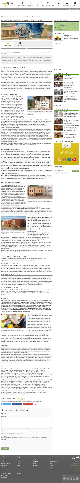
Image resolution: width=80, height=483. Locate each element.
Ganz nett (20, 398)
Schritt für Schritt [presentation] (8, 45)
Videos (59, 5)
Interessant (21, 398)
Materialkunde (4, 477)
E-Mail (2, 430)
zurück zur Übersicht (73, 9)
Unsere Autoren (53, 461)
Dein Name (3, 413)
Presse (51, 467)
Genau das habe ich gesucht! (24, 398)
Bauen (65, 118)
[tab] (8, 44)
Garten (2, 461)
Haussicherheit (4, 465)
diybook (52, 457)
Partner (51, 465)
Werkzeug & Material (47, 5)
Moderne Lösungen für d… (71, 113)
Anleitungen (22, 5)
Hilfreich (23, 398)
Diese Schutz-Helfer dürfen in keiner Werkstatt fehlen (71, 37)
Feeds (34, 463)
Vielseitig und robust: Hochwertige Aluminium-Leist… (70, 99)
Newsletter (35, 461)
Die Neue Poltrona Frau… (70, 127)
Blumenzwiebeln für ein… (70, 134)
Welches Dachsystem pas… (71, 120)
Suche (75, 5)
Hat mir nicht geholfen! (18, 398)
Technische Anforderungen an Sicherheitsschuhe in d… (71, 78)
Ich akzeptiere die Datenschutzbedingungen (12, 433)
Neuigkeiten (66, 5)
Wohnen (66, 111)
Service (35, 457)
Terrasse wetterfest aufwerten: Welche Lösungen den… (69, 85)
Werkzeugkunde (4, 475)
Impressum (77, 461)
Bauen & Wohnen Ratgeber (71, 125)
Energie (18, 463)
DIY (37, 5)
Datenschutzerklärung (74, 465)
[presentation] (14, 443)
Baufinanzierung (17, 52)
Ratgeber (31, 5)
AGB (78, 467)
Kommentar (4, 416)
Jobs (51, 463)
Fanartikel (35, 465)
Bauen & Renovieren (5, 459)
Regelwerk (5, 311)
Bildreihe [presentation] (20, 45)
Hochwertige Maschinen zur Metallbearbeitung (71, 92)
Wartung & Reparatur (5, 463)
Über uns (52, 459)
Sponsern (52, 470)
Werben (77, 469)
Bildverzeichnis (76, 463)
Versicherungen (4, 53)
